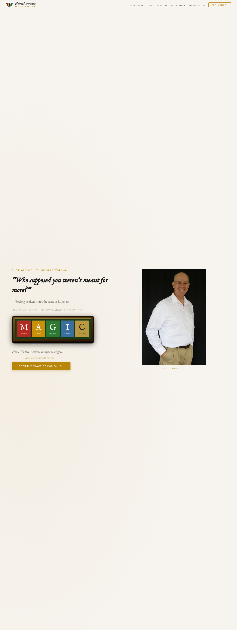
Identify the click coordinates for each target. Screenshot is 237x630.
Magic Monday (157, 5)
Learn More (137, 5)
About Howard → (174, 368)
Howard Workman (25, 4)
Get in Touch (219, 5)
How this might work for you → (41, 358)
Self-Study (178, 5)
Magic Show (197, 5)
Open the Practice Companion (41, 366)
